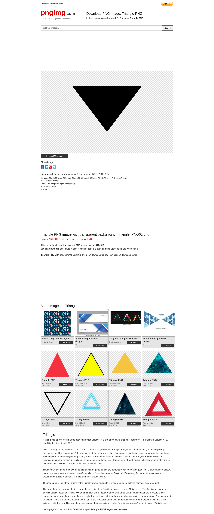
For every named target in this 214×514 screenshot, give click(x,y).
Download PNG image (54, 156)
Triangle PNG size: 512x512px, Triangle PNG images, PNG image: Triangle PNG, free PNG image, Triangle (88, 178)
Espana (60, 3)
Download (66, 343)
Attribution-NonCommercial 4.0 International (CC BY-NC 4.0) (79, 174)
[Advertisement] (107, 52)
